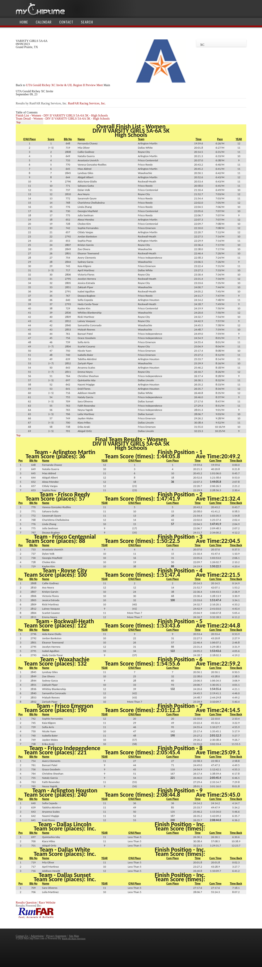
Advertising (37, 935)
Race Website (47, 902)
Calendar (43, 22)
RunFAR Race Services (73, 938)
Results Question (26, 902)
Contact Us (22, 935)
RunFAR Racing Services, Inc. (87, 103)
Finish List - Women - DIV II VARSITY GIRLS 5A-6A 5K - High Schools (62, 115)
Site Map (74, 935)
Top (18, 122)
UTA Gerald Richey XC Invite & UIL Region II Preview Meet (64, 85)
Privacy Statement (56, 935)
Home (24, 22)
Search (87, 22)
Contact (66, 22)
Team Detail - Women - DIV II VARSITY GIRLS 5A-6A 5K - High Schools (63, 118)
